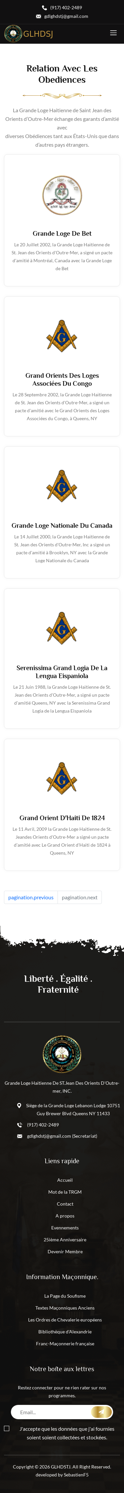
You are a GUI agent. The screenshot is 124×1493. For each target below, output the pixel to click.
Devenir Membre (65, 1251)
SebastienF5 (76, 1474)
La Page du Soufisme (65, 1296)
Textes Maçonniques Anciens (65, 1308)
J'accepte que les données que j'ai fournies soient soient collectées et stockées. (59, 1432)
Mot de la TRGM (65, 1192)
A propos (65, 1216)
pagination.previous (31, 897)
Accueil (65, 1180)
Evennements (65, 1227)
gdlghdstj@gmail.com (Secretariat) (62, 1136)
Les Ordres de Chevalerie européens (65, 1319)
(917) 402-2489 (43, 1124)
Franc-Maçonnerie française (65, 1343)
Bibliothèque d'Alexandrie (65, 1331)
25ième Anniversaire (65, 1239)
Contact (65, 1204)
